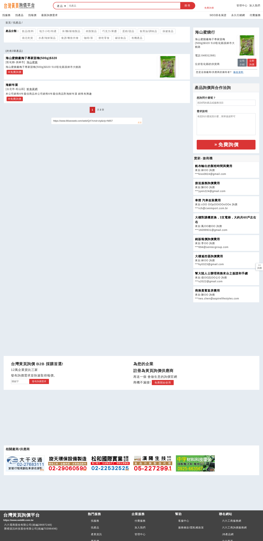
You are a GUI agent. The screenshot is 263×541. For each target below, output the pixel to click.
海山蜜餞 (32, 62)
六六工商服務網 (231, 520)
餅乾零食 (104, 37)
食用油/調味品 (148, 31)
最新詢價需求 (49, 15)
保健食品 (168, 31)
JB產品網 (228, 534)
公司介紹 (242, 62)
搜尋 (187, 5)
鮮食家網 (32, 89)
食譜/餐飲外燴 (70, 37)
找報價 (32, 15)
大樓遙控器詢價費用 (209, 256)
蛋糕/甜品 (128, 31)
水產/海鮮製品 (47, 37)
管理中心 (242, 5)
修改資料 (238, 72)
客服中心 (183, 520)
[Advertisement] (226, 328)
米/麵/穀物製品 (71, 31)
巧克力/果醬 (109, 31)
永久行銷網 (238, 15)
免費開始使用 (163, 382)
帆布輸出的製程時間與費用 (213, 166)
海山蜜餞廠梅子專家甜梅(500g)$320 (31, 58)
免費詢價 (209, 5)
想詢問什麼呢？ (206, 97)
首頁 (8, 22)
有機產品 (137, 37)
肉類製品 (91, 31)
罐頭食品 (120, 37)
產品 (60, 6)
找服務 (6, 15)
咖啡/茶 (88, 37)
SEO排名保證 (217, 15)
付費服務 (255, 15)
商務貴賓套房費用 (207, 290)
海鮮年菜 (12, 84)
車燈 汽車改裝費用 (208, 200)
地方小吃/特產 (48, 31)
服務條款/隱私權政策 (191, 527)
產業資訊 (96, 534)
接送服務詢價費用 (207, 183)
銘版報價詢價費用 (207, 239)
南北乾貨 (27, 37)
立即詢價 (251, 62)
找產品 (19, 15)
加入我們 (254, 5)
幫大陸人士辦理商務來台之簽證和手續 (221, 273)
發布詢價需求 (39, 381)
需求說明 (202, 111)
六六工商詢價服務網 (234, 527)
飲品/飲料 (28, 31)
